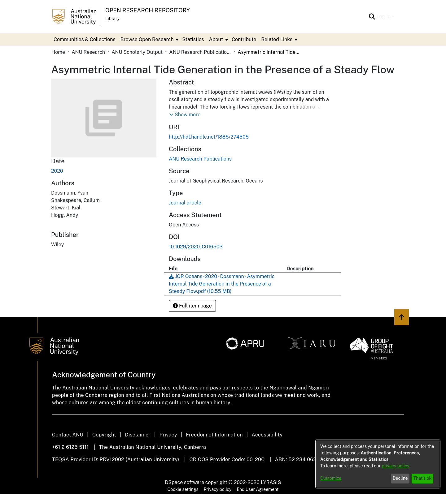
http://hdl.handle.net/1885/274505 (209, 137)
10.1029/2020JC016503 (196, 247)
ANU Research (88, 52)
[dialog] (378, 464)
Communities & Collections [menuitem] (85, 39)
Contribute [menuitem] (244, 39)
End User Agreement (257, 489)
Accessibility (266, 435)
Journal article (185, 203)
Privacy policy (218, 489)
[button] (185, 115)
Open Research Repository (147, 10)
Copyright (104, 435)
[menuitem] (149, 39)
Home (58, 52)
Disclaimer (138, 435)
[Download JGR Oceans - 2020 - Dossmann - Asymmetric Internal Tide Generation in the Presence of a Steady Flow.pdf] (221, 283)
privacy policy (395, 465)
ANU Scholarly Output (137, 52)
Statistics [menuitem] (193, 39)
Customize (330, 478)
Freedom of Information (214, 435)
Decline (400, 478)
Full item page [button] (192, 306)
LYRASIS (271, 482)
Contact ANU (67, 435)
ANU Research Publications (200, 52)
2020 (57, 171)
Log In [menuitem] (383, 16)
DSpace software (184, 482)
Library (112, 18)
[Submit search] (372, 16)
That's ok (422, 478)
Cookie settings (183, 489)
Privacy (168, 435)
